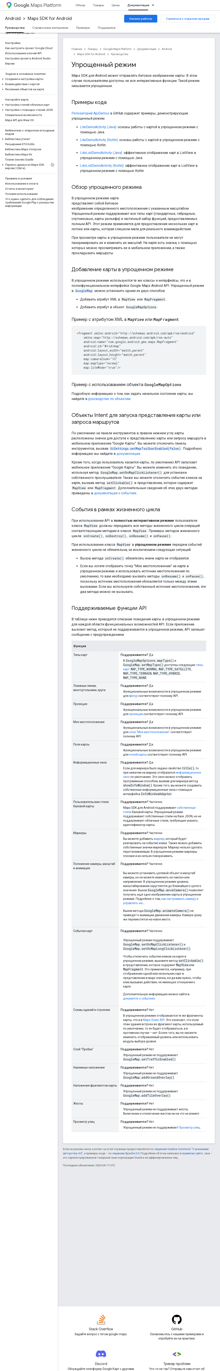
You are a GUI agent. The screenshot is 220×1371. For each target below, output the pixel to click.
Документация (146, 49)
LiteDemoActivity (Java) (98, 127)
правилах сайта (192, 1153)
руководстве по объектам (109, 399)
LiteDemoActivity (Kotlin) (99, 140)
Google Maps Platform (117, 49)
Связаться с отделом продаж (187, 19)
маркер (159, 838)
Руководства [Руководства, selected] (14, 28)
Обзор (80, 5)
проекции (136, 714)
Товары (98, 5)
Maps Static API (154, 1020)
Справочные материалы (50, 28)
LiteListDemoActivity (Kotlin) (102, 166)
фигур (133, 696)
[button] (28, 79)
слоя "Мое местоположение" (149, 732)
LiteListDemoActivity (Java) (101, 153)
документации (128, 454)
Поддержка (106, 28)
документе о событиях (139, 998)
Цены (116, 5)
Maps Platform (37, 5)
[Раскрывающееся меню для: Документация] (154, 5)
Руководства (119, 54)
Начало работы (140, 19)
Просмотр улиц (189, 1127)
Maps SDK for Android (50, 18)
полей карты (138, 754)
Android (13, 18)
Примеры (83, 28)
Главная (77, 49)
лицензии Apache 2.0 (125, 1153)
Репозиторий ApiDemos (90, 113)
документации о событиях (115, 493)
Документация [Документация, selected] (138, 5)
